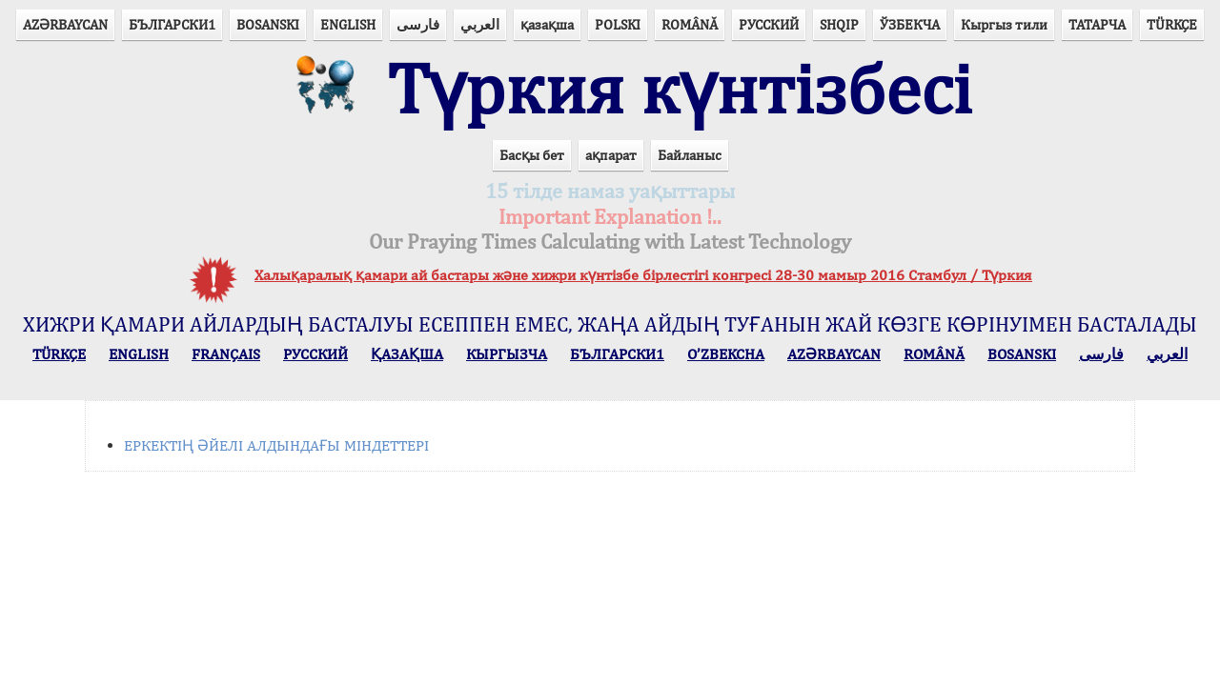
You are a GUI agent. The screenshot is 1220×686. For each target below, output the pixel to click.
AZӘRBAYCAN (65, 24)
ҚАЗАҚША (407, 354)
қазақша (547, 24)
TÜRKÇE (1172, 24)
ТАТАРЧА (1097, 24)
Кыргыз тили (1004, 24)
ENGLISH (348, 24)
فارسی (417, 24)
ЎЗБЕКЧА (910, 24)
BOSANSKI (267, 24)
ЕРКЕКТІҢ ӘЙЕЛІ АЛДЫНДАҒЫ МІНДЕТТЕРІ (276, 445)
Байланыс (690, 155)
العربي (479, 24)
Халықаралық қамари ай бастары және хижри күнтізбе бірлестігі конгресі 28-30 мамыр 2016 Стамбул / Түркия (643, 275)
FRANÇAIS (226, 354)
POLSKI (617, 24)
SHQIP (839, 24)
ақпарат (611, 155)
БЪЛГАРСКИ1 (172, 24)
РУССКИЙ (769, 24)
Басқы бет (531, 155)
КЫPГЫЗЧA (506, 354)
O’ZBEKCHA (725, 354)
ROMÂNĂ (689, 24)
